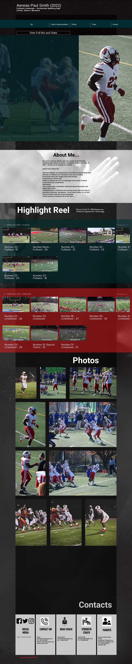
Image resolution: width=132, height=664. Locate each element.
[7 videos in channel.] (66, 253)
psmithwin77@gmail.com (105, 640)
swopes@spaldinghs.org (85, 638)
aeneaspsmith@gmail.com (44, 638)
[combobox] (122, 225)
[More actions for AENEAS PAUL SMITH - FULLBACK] (16, 225)
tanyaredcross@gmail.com (106, 642)
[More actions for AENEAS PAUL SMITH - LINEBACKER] (17, 294)
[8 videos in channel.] (66, 322)
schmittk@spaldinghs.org (64, 638)
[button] (39, 24)
